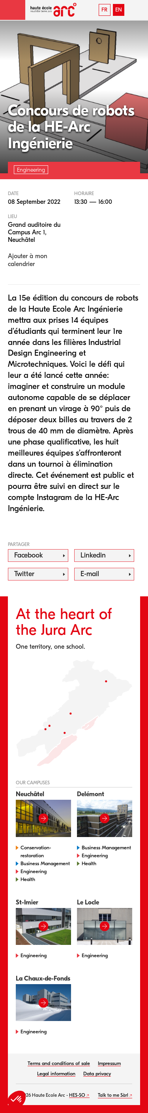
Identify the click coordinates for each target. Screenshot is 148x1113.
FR (104, 9)
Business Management (45, 863)
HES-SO (77, 1095)
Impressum (109, 1063)
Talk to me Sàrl (113, 1095)
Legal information (56, 1074)
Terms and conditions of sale (59, 1063)
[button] (12, 10)
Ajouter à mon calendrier (27, 260)
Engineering (34, 871)
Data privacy (97, 1074)
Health (28, 879)
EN (118, 9)
